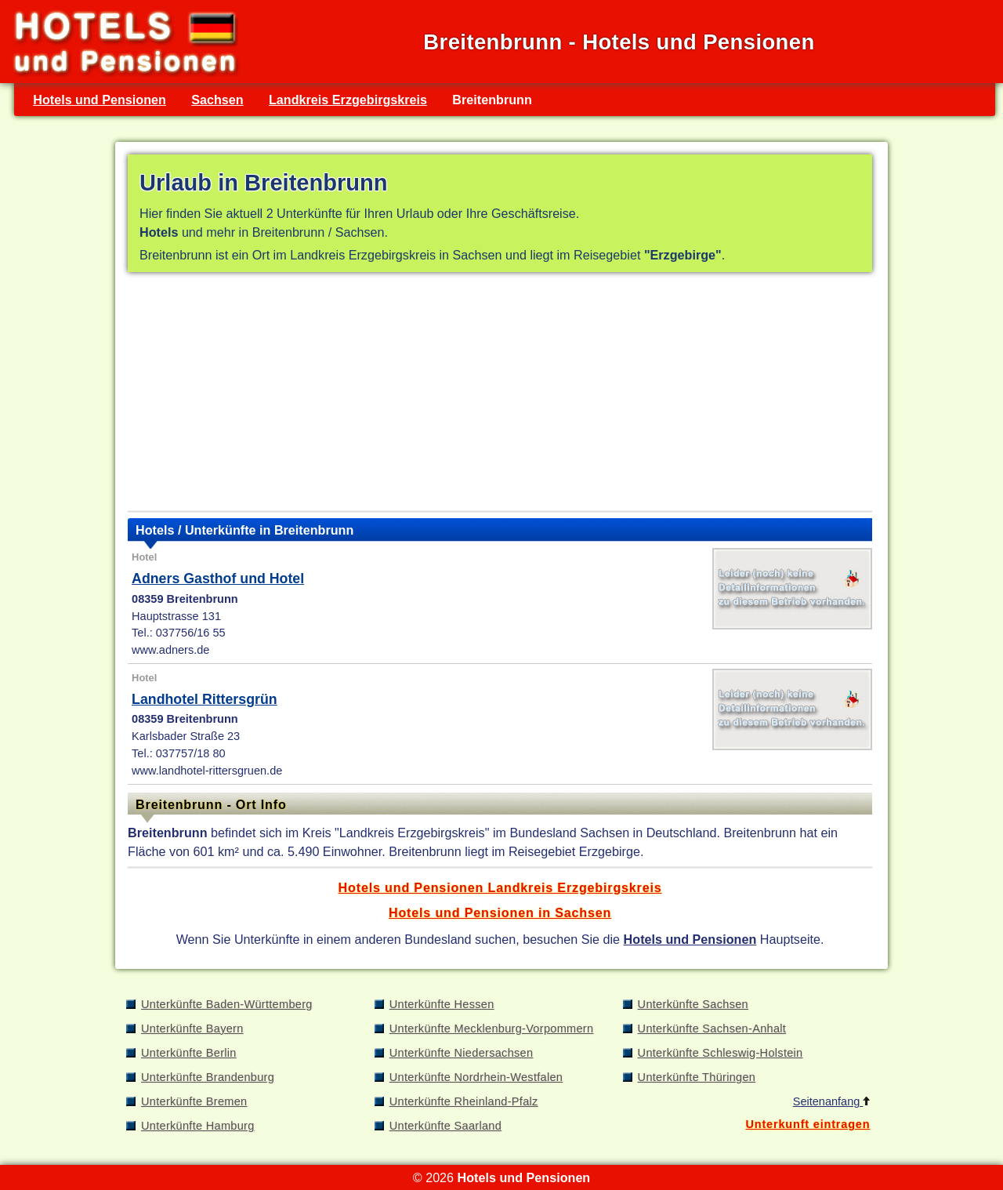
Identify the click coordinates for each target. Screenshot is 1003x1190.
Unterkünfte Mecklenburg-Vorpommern (491, 1028)
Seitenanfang (832, 1101)
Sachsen (217, 100)
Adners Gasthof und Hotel (218, 578)
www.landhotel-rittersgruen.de (207, 770)
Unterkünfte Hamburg (198, 1125)
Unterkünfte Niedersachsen (461, 1053)
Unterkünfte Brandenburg (207, 1077)
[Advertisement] (500, 395)
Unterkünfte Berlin (189, 1053)
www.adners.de (170, 650)
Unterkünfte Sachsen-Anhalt (712, 1028)
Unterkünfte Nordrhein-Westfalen (476, 1077)
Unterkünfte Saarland (445, 1125)
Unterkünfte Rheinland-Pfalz (463, 1101)
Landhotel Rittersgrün (204, 699)
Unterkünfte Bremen (194, 1101)
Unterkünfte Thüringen (697, 1077)
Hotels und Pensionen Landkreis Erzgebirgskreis (500, 887)
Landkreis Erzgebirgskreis (348, 100)
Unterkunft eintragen (807, 1124)
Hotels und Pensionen (99, 100)
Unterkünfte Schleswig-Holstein (720, 1053)
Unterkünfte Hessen (441, 1004)
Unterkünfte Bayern (192, 1028)
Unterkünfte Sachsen (693, 1004)
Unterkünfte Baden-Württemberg (227, 1004)
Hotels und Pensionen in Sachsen (500, 912)
